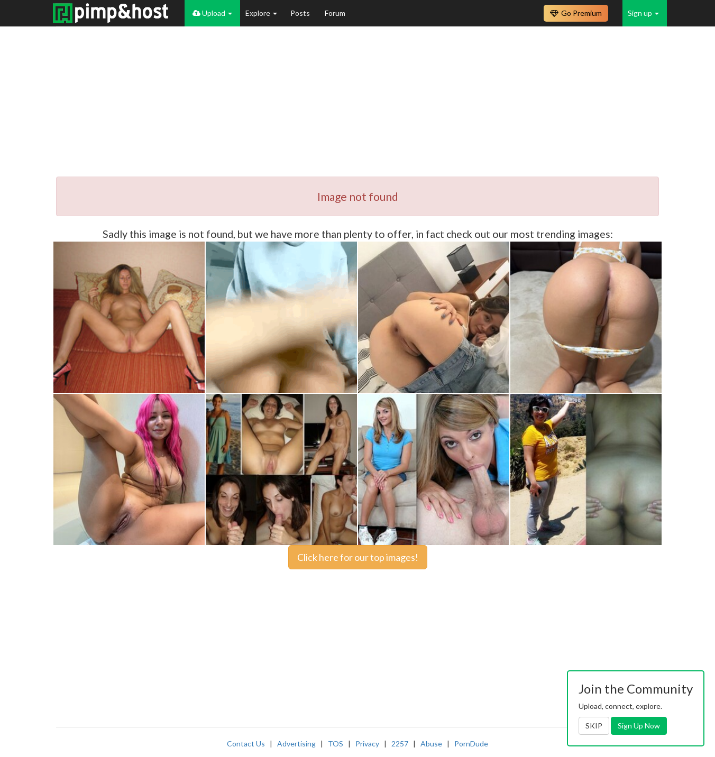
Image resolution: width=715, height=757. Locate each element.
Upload (212, 12)
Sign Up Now (639, 725)
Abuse (431, 743)
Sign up (643, 12)
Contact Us (246, 743)
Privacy (367, 743)
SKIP (593, 725)
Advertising (296, 743)
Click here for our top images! (357, 557)
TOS (335, 743)
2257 (399, 743)
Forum (335, 12)
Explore (261, 12)
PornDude (471, 743)
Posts (300, 12)
